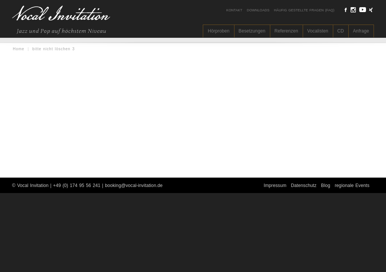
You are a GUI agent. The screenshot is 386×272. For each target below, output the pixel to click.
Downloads (258, 10)
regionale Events (352, 185)
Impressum (275, 185)
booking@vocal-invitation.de (133, 185)
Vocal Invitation (32, 185)
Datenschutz (304, 185)
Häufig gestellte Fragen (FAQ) (304, 10)
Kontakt (234, 10)
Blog (325, 185)
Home (19, 49)
